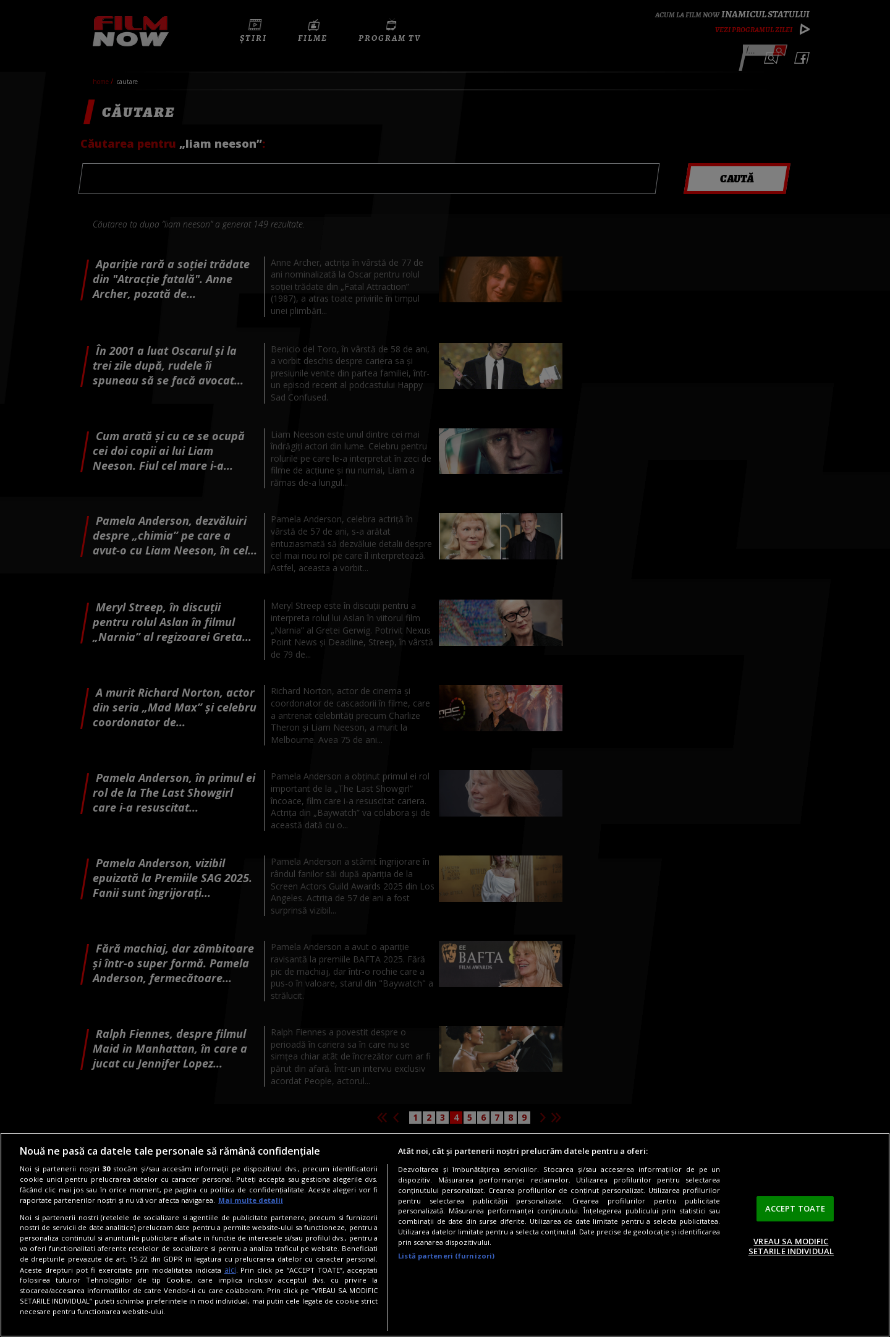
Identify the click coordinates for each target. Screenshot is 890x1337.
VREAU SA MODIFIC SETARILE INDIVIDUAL (791, 1246)
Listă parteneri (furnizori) (446, 1255)
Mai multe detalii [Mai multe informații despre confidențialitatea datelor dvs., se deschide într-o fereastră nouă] (250, 1200)
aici (230, 1270)
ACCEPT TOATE (795, 1208)
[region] (445, 1234)
